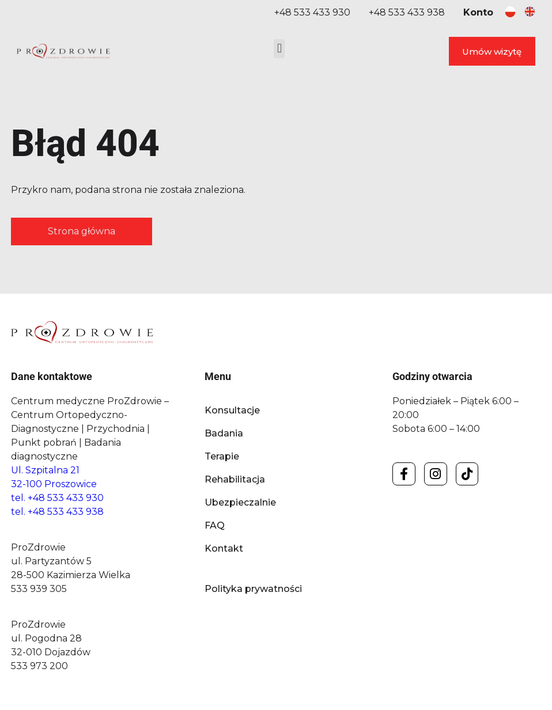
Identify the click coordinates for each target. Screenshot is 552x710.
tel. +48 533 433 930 (57, 497)
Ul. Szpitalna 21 (45, 470)
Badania (224, 433)
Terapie (222, 456)
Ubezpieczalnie (240, 502)
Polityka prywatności (253, 588)
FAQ (215, 525)
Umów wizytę (491, 51)
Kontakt (224, 548)
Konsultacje (232, 410)
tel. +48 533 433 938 (57, 511)
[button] (279, 48)
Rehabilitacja (235, 479)
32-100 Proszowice (54, 484)
